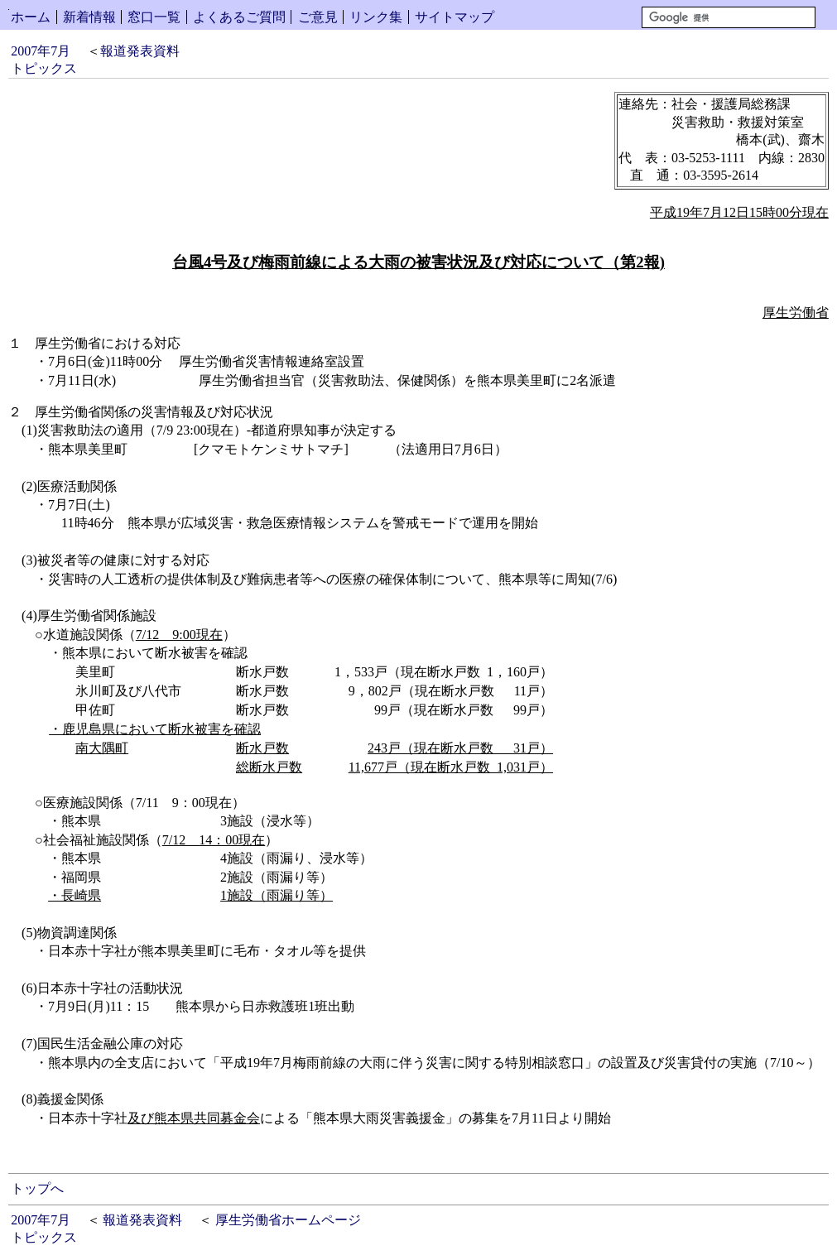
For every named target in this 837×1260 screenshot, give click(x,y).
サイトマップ (454, 17)
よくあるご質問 (239, 17)
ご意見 (318, 17)
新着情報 (89, 17)
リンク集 (375, 17)
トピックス (44, 68)
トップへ (37, 1188)
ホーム (31, 17)
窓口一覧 (153, 17)
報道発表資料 (140, 51)
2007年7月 (40, 51)
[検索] (728, 17)
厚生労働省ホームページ (288, 1220)
